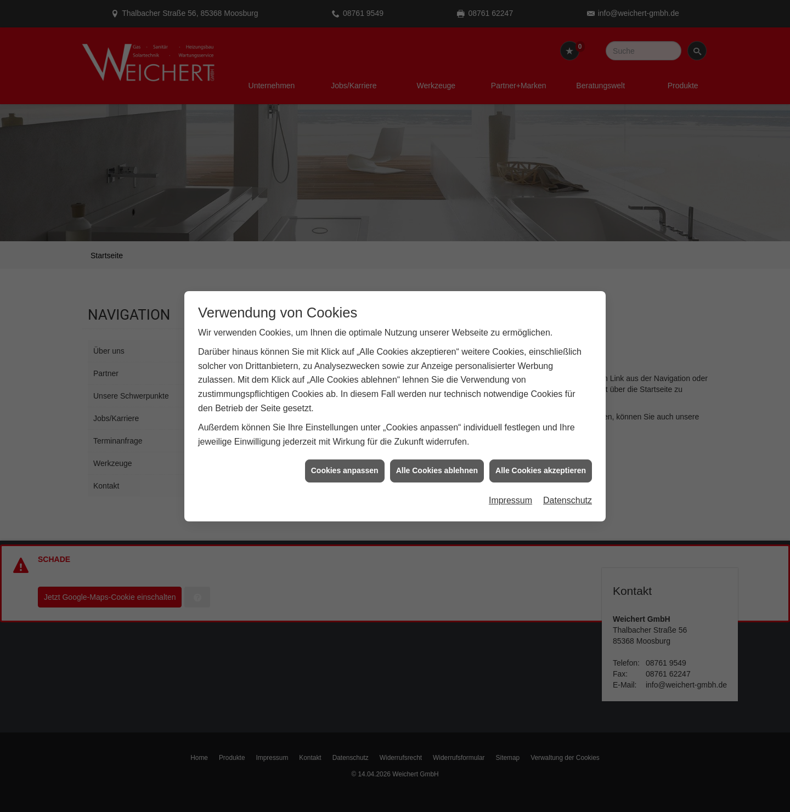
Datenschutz (567, 492)
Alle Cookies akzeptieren (540, 462)
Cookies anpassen (345, 462)
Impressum (510, 492)
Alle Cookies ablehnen (437, 462)
